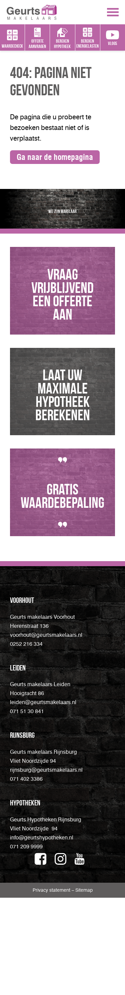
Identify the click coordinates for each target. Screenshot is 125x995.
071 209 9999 (26, 944)
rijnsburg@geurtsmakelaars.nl (46, 867)
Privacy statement (52, 987)
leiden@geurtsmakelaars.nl (43, 799)
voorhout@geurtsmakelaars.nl (46, 732)
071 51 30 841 (27, 808)
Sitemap (84, 987)
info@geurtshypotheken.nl (41, 935)
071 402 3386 (26, 876)
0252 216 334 (26, 741)
